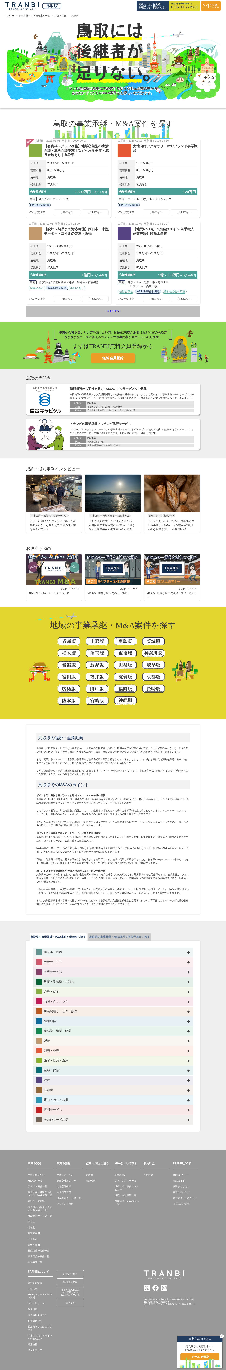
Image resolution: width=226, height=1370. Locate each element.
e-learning (120, 1174)
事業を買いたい (36, 1174)
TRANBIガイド (180, 1174)
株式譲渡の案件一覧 (38, 1250)
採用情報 (32, 1344)
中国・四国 (61, 15)
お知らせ (32, 1288)
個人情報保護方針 (37, 1315)
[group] (54, 503)
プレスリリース (36, 1303)
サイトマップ (35, 1350)
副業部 (89, 1174)
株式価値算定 (64, 1192)
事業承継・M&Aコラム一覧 (127, 1202)
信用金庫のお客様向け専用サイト (70, 1292)
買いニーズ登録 (36, 1201)
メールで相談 (200, 1356)
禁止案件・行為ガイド (184, 1198)
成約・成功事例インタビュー (127, 1188)
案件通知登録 (35, 1262)
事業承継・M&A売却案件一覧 (34, 15)
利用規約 (32, 1309)
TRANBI (9, 15)
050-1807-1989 (184, 7)
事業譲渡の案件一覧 (38, 1256)
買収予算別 (34, 1244)
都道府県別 (34, 1233)
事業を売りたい (65, 1174)
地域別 (31, 1227)
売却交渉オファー (66, 1180)
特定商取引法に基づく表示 (40, 1328)
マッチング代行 (65, 1203)
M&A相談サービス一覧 (40, 1215)
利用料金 (148, 1174)
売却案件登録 (64, 1186)
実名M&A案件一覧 (37, 1186)
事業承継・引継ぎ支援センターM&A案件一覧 (40, 1194)
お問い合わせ (70, 1273)
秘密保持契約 (35, 1320)
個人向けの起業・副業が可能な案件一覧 (40, 1208)
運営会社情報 (35, 1283)
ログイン (70, 1303)
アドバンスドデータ (125, 1180)
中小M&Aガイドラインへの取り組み (40, 1337)
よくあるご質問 (181, 1203)
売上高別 (32, 1239)
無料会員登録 (113, 358)
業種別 (31, 1221)
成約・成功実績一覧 (125, 1195)
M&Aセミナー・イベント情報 (40, 1296)
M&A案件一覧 (35, 1180)
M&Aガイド (179, 1180)
